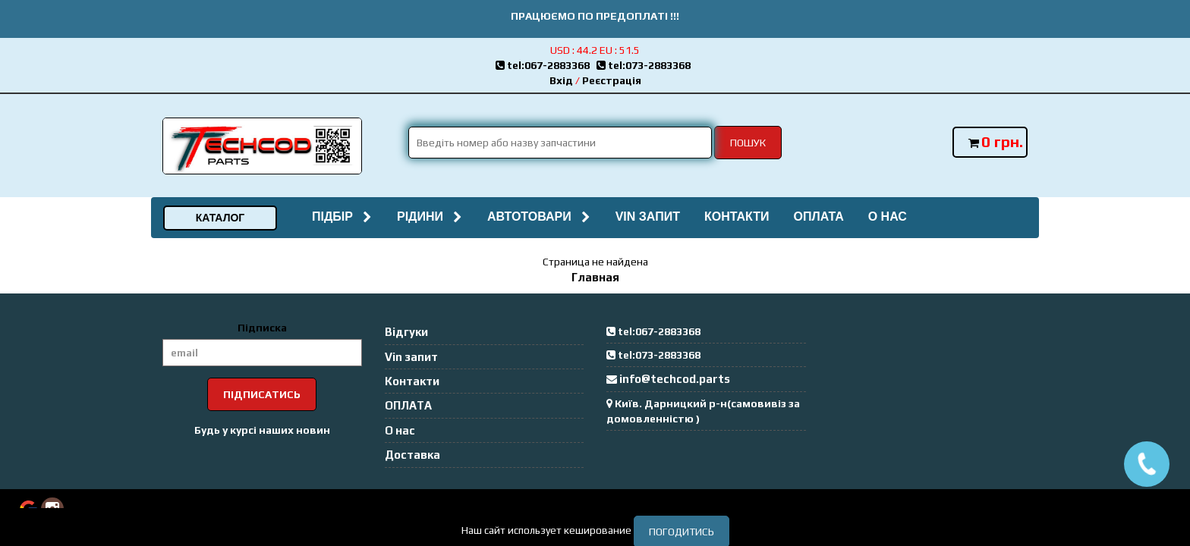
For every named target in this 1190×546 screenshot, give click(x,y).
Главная (595, 277)
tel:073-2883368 (646, 65)
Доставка (412, 454)
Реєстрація (611, 80)
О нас (887, 216)
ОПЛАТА (818, 216)
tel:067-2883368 (546, 65)
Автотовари (539, 216)
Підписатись (262, 394)
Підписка (262, 328)
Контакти (737, 216)
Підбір (342, 216)
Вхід (561, 80)
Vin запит (647, 216)
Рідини (430, 216)
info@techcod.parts (674, 378)
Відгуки (406, 331)
